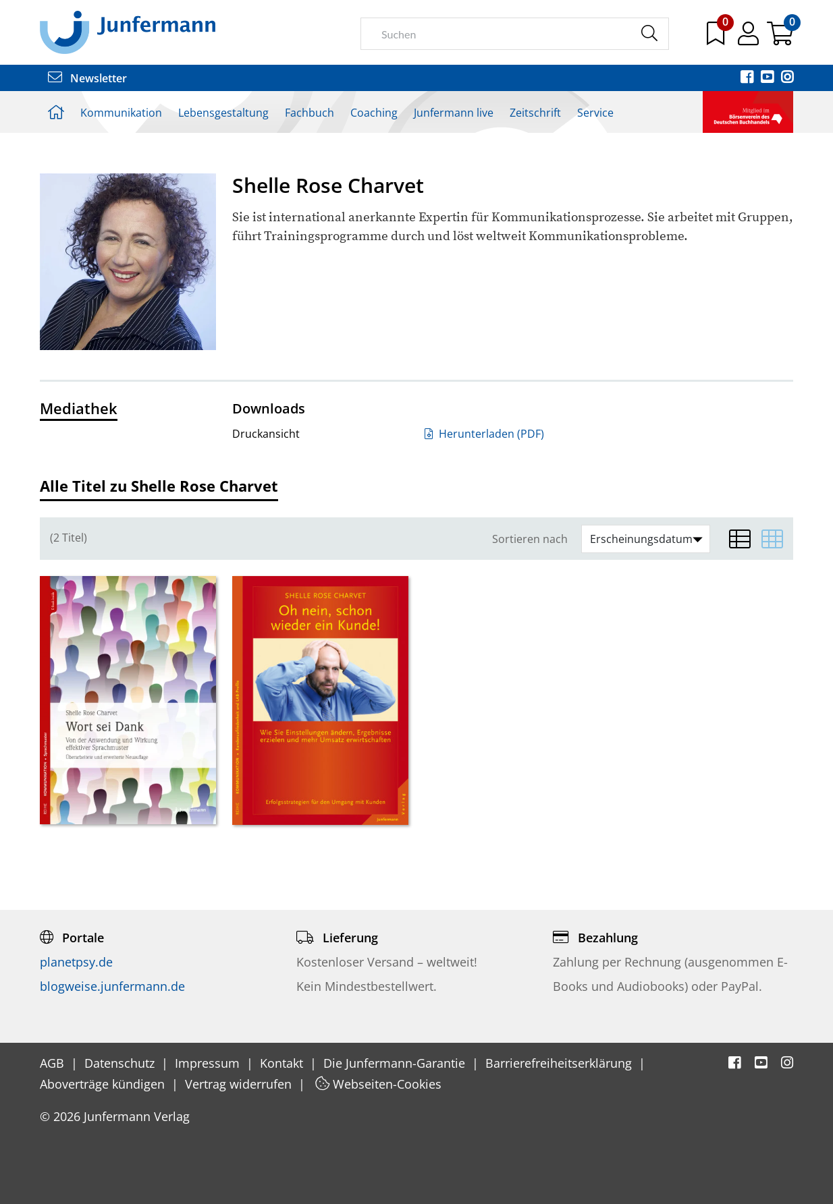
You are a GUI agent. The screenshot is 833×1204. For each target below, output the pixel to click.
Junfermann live (453, 112)
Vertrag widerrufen (240, 1084)
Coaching (374, 112)
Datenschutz (121, 1063)
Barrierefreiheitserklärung (560, 1063)
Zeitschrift (535, 112)
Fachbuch (309, 112)
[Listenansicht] (740, 539)
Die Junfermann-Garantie (395, 1063)
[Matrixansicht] (772, 539)
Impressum (209, 1063)
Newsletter (87, 78)
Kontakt (283, 1063)
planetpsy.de (76, 962)
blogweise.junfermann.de (112, 986)
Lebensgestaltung (223, 112)
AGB (54, 1063)
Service (595, 112)
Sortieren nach (530, 539)
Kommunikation (121, 112)
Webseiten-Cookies (378, 1084)
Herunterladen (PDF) (484, 433)
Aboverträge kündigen (104, 1084)
